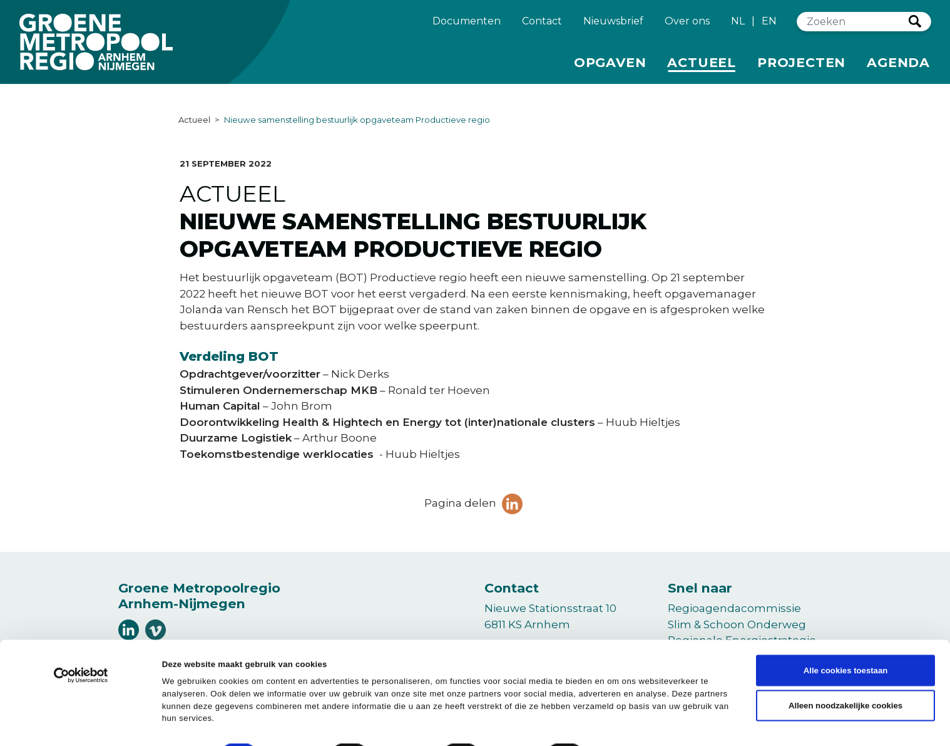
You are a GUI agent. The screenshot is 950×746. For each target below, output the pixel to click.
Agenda (898, 68)
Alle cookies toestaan (846, 636)
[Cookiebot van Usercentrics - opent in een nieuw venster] (81, 646)
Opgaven (610, 67)
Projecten (801, 67)
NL (738, 27)
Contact (542, 26)
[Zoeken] (853, 27)
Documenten (466, 26)
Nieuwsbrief (613, 26)
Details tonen (564, 720)
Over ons (687, 26)
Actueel (703, 67)
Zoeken (915, 27)
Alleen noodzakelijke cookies (845, 672)
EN (769, 27)
